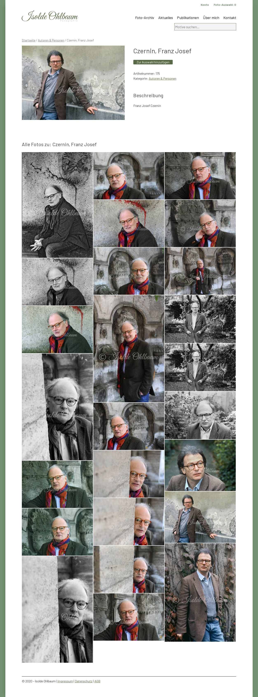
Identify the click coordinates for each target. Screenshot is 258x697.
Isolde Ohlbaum (49, 16)
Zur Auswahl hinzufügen (153, 62)
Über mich (211, 17)
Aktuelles (165, 17)
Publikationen (188, 17)
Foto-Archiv (144, 17)
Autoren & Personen (51, 40)
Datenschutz (84, 681)
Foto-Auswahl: (225, 4)
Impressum (65, 681)
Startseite (28, 40)
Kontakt (229, 17)
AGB (97, 681)
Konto (205, 4)
